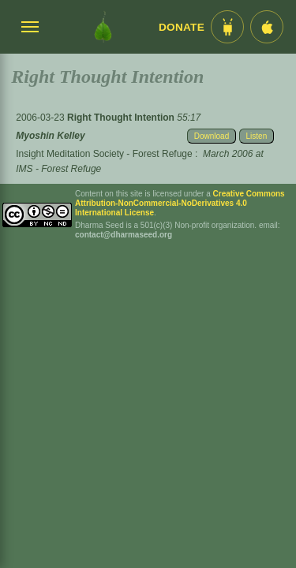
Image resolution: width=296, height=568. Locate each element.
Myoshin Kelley (50, 135)
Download (211, 136)
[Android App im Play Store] (227, 26)
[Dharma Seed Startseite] (103, 26)
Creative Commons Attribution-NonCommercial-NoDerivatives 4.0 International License (180, 203)
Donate (181, 27)
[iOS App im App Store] (266, 26)
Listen (257, 136)
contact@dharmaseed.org (123, 234)
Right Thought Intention (122, 117)
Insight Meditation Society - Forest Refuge (104, 153)
